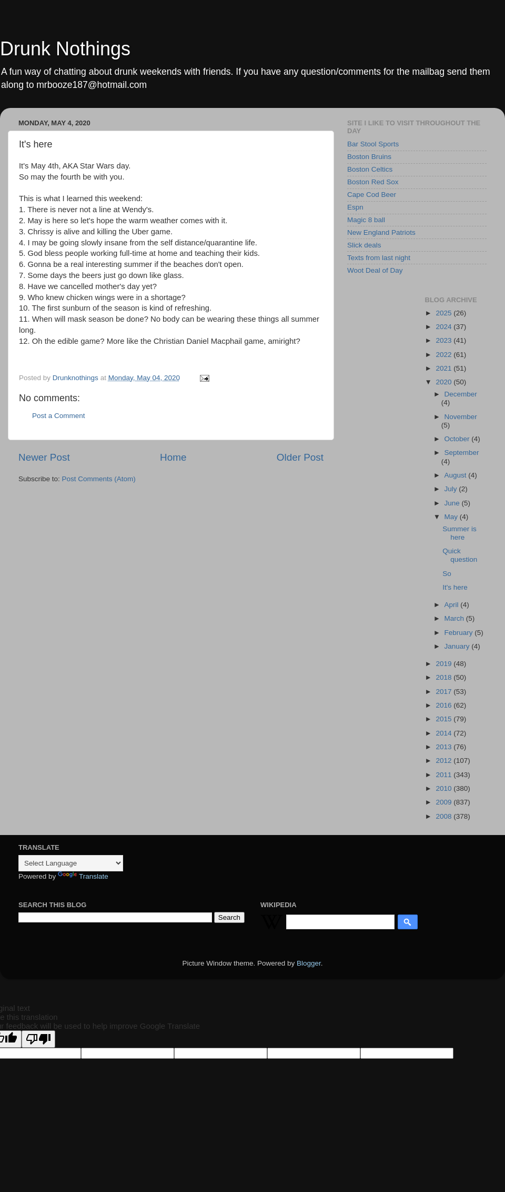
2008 (444, 816)
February (460, 633)
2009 (444, 802)
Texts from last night (378, 258)
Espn (355, 207)
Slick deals (364, 245)
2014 (444, 733)
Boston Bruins (369, 157)
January (458, 646)
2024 (444, 327)
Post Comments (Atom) (99, 479)
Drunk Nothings (65, 48)
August (457, 475)
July (452, 489)
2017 (444, 692)
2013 (444, 747)
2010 (444, 788)
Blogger (309, 963)
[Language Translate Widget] (70, 863)
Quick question (459, 555)
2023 (444, 340)
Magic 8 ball (366, 220)
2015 (444, 719)
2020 (444, 382)
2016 (444, 705)
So (446, 574)
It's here (455, 587)
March (455, 618)
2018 (444, 677)
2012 (444, 760)
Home (173, 457)
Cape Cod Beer (371, 194)
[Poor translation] (38, 1039)
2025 (444, 313)
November (461, 417)
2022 (444, 355)
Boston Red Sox (373, 182)
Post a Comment (58, 416)
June (453, 503)
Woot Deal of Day (375, 270)
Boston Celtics (369, 169)
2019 (444, 664)
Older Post (300, 457)
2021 (444, 368)
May (452, 517)
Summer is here (459, 533)
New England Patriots (381, 232)
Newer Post (44, 457)
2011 (444, 775)
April (453, 605)
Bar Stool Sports (373, 144)
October (458, 439)
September (462, 452)
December (461, 394)
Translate (83, 876)
